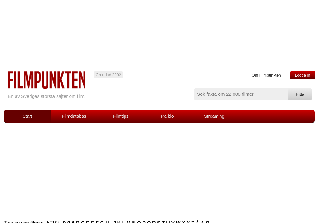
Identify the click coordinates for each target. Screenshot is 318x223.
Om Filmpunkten (266, 75)
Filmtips (121, 116)
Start (27, 116)
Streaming (214, 116)
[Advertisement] (159, 169)
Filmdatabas (74, 116)
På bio (167, 116)
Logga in (302, 75)
